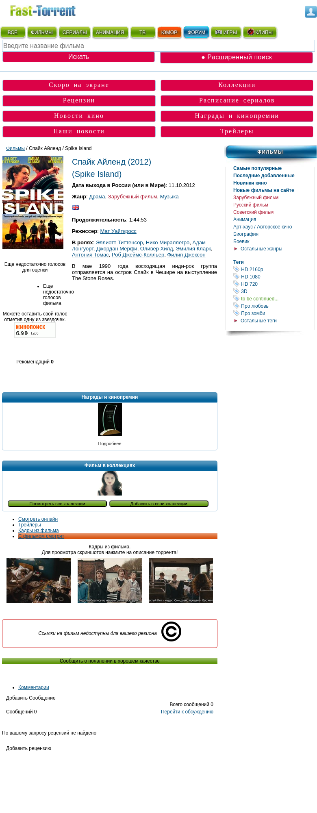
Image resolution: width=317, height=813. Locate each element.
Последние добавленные (264, 175)
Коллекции (237, 84)
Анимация (244, 219)
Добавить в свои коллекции (158, 503)
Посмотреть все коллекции (57, 503)
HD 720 (274, 284)
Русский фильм (250, 205)
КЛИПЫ (260, 32)
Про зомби (274, 313)
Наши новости (79, 131)
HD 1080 (274, 277)
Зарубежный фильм (255, 197)
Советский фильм (253, 212)
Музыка (169, 196)
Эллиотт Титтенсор (119, 242)
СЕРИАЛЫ (75, 32)
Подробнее (109, 443)
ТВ (142, 32)
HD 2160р (274, 269)
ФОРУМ (196, 32)
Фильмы (270, 152)
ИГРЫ (226, 32)
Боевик (241, 241)
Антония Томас (90, 255)
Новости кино (79, 115)
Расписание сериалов (237, 100)
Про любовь (274, 306)
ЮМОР (169, 32)
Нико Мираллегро (167, 242)
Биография (245, 234)
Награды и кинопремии (237, 115)
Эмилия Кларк (193, 249)
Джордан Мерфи (116, 249)
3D (274, 291)
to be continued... (274, 299)
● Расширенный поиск (236, 57)
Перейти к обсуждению (187, 712)
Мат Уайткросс (118, 231)
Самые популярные (257, 168)
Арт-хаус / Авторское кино (262, 227)
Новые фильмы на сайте (263, 190)
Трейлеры (237, 131)
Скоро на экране (79, 84)
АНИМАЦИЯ (110, 32)
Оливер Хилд (156, 249)
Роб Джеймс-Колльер (138, 255)
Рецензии (79, 100)
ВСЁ (12, 32)
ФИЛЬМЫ (42, 32)
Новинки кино (250, 183)
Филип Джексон (186, 255)
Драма (97, 196)
